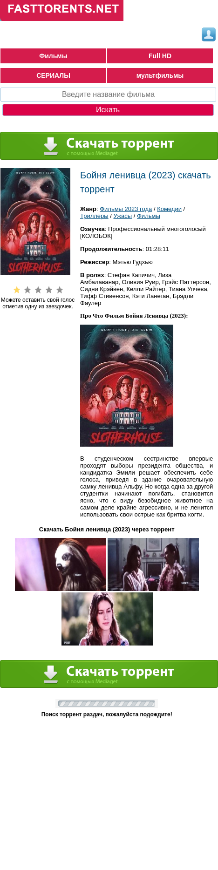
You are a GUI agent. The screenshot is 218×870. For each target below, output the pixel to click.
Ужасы (123, 215)
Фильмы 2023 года (126, 208)
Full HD (160, 56)
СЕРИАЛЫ (53, 75)
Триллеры (94, 215)
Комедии (169, 208)
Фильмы (53, 56)
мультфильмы (160, 75)
